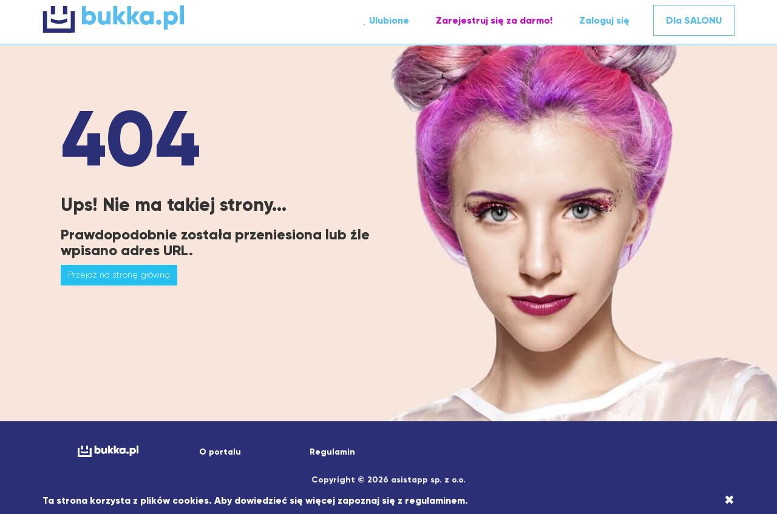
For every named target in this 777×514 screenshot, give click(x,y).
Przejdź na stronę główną (119, 274)
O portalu (220, 452)
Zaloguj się (604, 20)
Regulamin (332, 452)
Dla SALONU (694, 20)
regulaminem (435, 500)
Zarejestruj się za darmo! (494, 20)
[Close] (729, 500)
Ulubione (386, 20)
